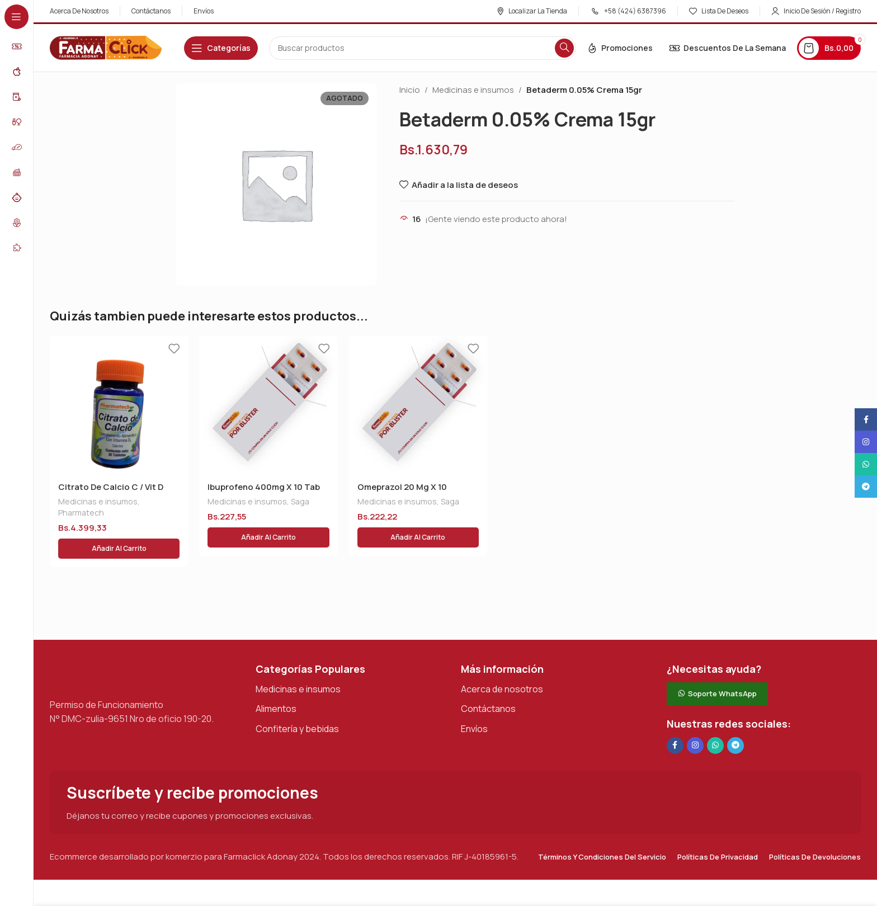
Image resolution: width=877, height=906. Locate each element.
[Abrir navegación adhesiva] (220, 48)
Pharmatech (81, 512)
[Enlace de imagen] (106, 647)
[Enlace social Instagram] (695, 718)
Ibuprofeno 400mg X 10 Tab (264, 487)
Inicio (409, 90)
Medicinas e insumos (473, 90)
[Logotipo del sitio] (106, 47)
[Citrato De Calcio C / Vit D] (119, 405)
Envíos (474, 702)
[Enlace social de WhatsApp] (715, 718)
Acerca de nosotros (502, 662)
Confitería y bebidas (297, 702)
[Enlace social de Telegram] (735, 718)
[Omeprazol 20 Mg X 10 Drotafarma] (418, 405)
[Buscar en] (422, 48)
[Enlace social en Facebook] (675, 718)
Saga (300, 501)
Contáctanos (488, 682)
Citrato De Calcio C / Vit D (110, 487)
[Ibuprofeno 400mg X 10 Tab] (268, 405)
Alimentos (276, 682)
